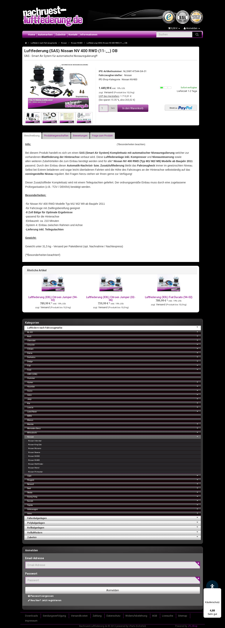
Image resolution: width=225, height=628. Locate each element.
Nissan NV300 (34, 456)
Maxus (30, 420)
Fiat (114, 365)
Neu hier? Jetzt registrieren (44, 600)
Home (31, 34)
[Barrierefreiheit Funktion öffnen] (212, 586)
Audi (114, 336)
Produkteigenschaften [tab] (56, 135)
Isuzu (114, 390)
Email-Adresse (34, 558)
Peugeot (114, 479)
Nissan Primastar (35, 472)
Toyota (114, 504)
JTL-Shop (192, 626)
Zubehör (60, 34)
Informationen (88, 34)
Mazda (114, 424)
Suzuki (114, 500)
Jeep (114, 398)
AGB (154, 615)
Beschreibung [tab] (32, 135)
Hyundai (114, 386)
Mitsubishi (114, 432)
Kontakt (72, 34)
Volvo (114, 513)
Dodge (114, 361)
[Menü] (219, 590)
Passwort (31, 573)
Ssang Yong (114, 496)
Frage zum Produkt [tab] (102, 135)
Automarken (45, 34)
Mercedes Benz (114, 428)
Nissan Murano (34, 448)
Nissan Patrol (33, 468)
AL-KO (114, 331)
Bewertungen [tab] (80, 135)
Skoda (114, 492)
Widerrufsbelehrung (136, 615)
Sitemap (182, 615)
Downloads (31, 615)
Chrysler (114, 344)
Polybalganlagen (114, 522)
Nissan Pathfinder (35, 464)
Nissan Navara (34, 452)
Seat (114, 488)
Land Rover (114, 411)
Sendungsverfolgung (54, 615)
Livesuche (167, 615)
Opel (114, 475)
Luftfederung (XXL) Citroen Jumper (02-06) (110, 299)
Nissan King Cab (34, 445)
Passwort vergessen (40, 596)
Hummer (31, 378)
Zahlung (97, 615)
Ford (114, 369)
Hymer (114, 382)
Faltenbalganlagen (114, 518)
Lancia (114, 407)
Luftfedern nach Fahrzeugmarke (114, 327)
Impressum (31, 620)
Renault (114, 483)
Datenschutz (113, 615)
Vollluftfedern (114, 532)
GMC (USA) (32, 374)
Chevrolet (114, 340)
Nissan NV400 (129, 79)
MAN (29, 416)
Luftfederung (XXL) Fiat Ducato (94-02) (168, 297)
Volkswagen (114, 509)
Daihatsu (114, 357)
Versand (109, 92)
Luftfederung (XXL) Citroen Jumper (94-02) (53, 299)
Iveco (114, 394)
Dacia (114, 352)
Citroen (114, 348)
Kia (114, 403)
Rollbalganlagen (114, 527)
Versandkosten (79, 615)
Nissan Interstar (35, 441)
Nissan (114, 436)
